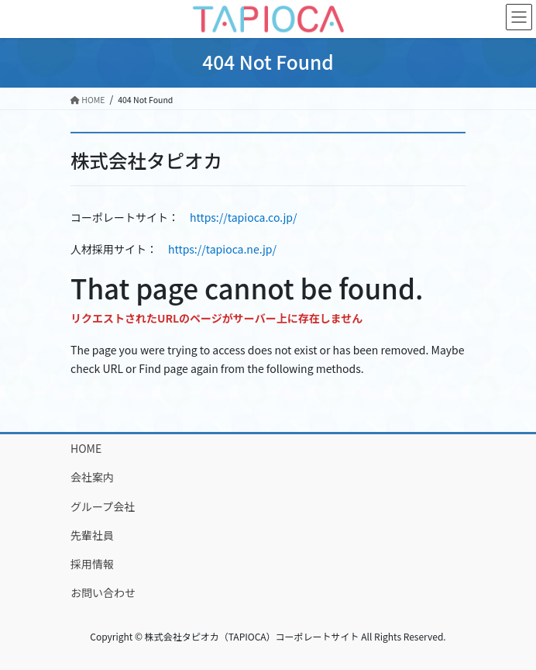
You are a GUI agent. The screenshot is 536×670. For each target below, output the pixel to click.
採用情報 (92, 564)
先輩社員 (92, 535)
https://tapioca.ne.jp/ (222, 249)
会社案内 (92, 477)
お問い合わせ (103, 592)
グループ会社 (102, 506)
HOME (85, 448)
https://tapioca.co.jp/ (243, 217)
